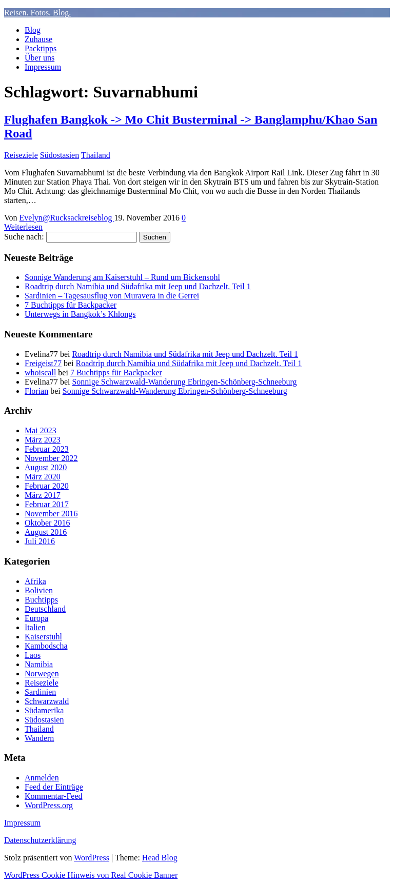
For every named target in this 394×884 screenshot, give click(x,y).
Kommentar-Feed (54, 796)
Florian (36, 391)
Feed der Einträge (54, 786)
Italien (35, 627)
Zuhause (38, 39)
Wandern (39, 738)
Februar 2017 (47, 504)
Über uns (39, 57)
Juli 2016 (40, 541)
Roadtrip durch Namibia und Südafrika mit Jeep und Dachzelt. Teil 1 (138, 286)
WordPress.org (49, 805)
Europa (36, 618)
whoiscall (40, 372)
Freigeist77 (43, 363)
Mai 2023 (40, 430)
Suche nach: (24, 236)
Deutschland (45, 609)
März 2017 (43, 495)
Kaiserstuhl (43, 636)
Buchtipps (41, 599)
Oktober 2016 (47, 522)
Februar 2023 (47, 449)
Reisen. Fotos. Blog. (37, 12)
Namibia (39, 664)
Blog (33, 30)
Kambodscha (46, 645)
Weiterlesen (23, 227)
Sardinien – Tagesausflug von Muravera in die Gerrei (112, 295)
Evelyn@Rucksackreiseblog (66, 217)
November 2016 (51, 513)
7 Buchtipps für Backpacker (70, 304)
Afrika (35, 581)
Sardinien (40, 692)
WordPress (91, 857)
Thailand (95, 155)
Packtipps (40, 48)
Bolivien (39, 590)
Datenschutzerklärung (40, 840)
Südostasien (59, 155)
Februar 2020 (47, 485)
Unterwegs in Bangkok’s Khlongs (80, 314)
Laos (33, 655)
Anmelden (42, 777)
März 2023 (43, 439)
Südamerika (44, 710)
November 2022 (51, 458)
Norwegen (42, 673)
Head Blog (160, 857)
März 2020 (43, 476)
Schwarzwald (47, 701)
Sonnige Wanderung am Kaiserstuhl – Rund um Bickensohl (122, 277)
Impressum (43, 67)
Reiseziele (21, 155)
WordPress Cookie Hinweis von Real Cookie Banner (91, 875)
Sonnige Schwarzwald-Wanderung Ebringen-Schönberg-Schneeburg (184, 381)
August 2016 (46, 532)
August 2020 (46, 467)
